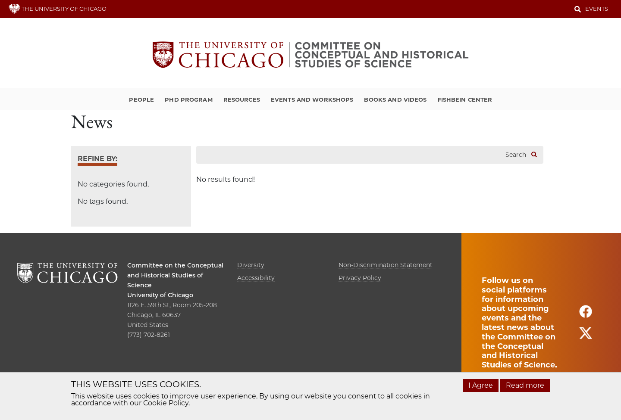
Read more (525, 385)
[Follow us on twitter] (585, 337)
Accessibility (256, 278)
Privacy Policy (360, 278)
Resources (241, 99)
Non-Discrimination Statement (386, 265)
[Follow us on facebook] (585, 315)
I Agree (480, 385)
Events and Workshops (312, 99)
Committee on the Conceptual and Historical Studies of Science (175, 275)
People (141, 99)
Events (596, 8)
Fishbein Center (465, 99)
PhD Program (188, 99)
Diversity (250, 265)
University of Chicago (160, 295)
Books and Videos (395, 99)
